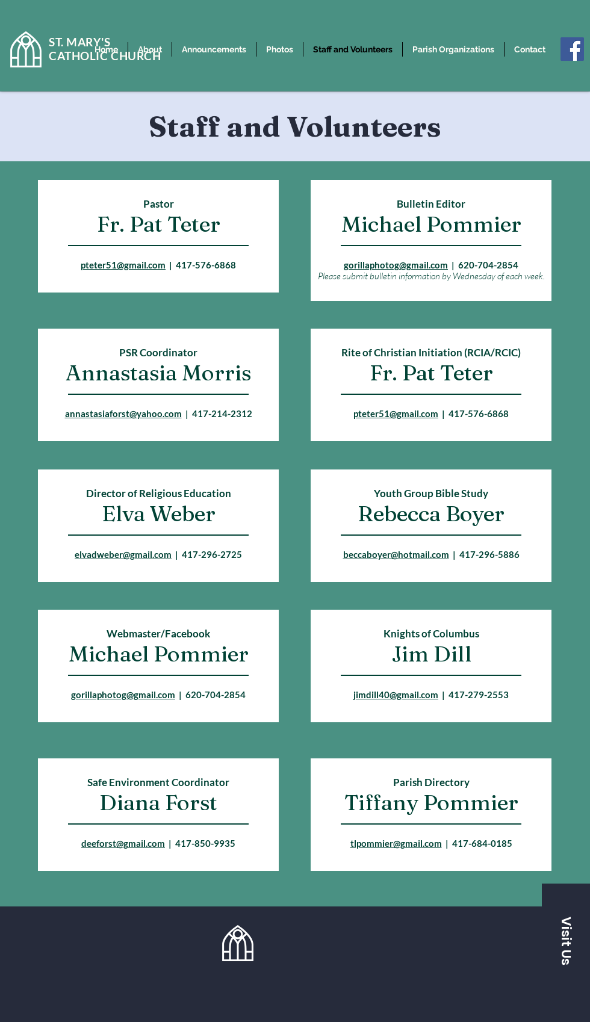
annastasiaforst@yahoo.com (123, 413)
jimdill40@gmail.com (395, 694)
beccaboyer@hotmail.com (396, 554)
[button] (566, 941)
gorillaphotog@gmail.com (396, 264)
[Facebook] (572, 49)
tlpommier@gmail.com (396, 843)
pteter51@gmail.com (123, 264)
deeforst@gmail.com (123, 843)
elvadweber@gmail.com (123, 554)
